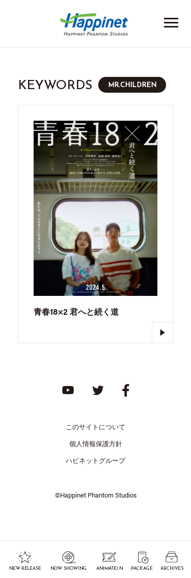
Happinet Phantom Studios (95, 26)
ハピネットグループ (95, 460)
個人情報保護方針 (95, 443)
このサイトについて (95, 426)
